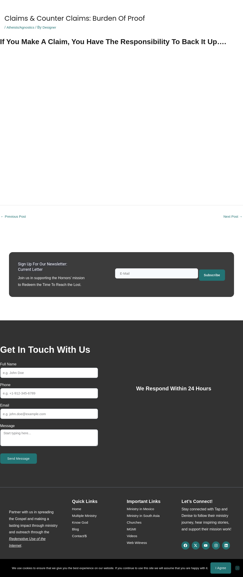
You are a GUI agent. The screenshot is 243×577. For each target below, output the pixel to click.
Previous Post (13, 217)
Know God (36, 10)
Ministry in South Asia (144, 516)
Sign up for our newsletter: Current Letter (45, 267)
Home (15, 10)
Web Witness (123, 10)
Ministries (81, 10)
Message (7, 426)
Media (101, 10)
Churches (134, 523)
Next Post (232, 217)
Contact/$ (163, 10)
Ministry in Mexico (141, 509)
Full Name (8, 365)
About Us (58, 10)
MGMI (132, 530)
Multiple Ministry (85, 516)
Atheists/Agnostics (21, 27)
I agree (220, 568)
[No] (237, 568)
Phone (5, 385)
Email (4, 406)
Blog (144, 10)
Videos (132, 536)
